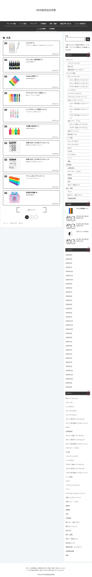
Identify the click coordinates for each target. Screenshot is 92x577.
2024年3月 (69, 308)
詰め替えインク (72, 134)
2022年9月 (69, 383)
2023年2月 (69, 362)
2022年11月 (69, 374)
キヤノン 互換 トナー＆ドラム (78, 124)
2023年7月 (69, 341)
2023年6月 (69, 345)
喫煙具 (70, 175)
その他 (70, 151)
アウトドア (69, 59)
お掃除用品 (71, 168)
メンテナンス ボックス (74, 93)
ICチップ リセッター (74, 76)
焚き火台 (70, 66)
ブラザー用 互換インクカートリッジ (79, 116)
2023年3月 (69, 358)
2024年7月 (69, 292)
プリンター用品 (70, 73)
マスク (70, 191)
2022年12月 (69, 370)
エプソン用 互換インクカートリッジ (79, 105)
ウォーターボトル (73, 144)
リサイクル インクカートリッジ (77, 96)
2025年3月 (69, 263)
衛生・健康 (69, 188)
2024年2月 (69, 312)
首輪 (69, 161)
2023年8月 (69, 337)
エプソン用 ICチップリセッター (79, 80)
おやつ (70, 148)
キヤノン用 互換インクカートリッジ (79, 110)
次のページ (31, 210)
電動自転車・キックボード (76, 69)
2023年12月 (69, 321)
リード (70, 158)
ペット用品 (69, 137)
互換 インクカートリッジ (75, 100)
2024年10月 (69, 279)
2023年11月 (69, 325)
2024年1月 (69, 317)
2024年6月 (69, 296)
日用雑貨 (68, 164)
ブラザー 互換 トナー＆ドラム (78, 127)
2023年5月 (69, 350)
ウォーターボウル (73, 141)
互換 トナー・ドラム (74, 121)
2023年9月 (69, 333)
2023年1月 (69, 366)
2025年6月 (69, 255)
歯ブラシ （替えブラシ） (75, 195)
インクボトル (72, 90)
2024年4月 (69, 304)
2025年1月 (69, 267)
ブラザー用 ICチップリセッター (79, 86)
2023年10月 (69, 329)
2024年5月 (69, 300)
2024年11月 (69, 275)
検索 (66, 36)
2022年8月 (69, 387)
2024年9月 (69, 284)
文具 (69, 181)
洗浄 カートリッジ (73, 131)
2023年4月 (69, 354)
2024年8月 (69, 288)
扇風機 (70, 178)
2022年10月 (69, 379)
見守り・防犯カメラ (74, 185)
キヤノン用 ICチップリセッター (79, 83)
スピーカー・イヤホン (74, 171)
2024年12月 (69, 271)
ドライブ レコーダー (74, 63)
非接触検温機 (72, 198)
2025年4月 (69, 259)
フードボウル (72, 154)
